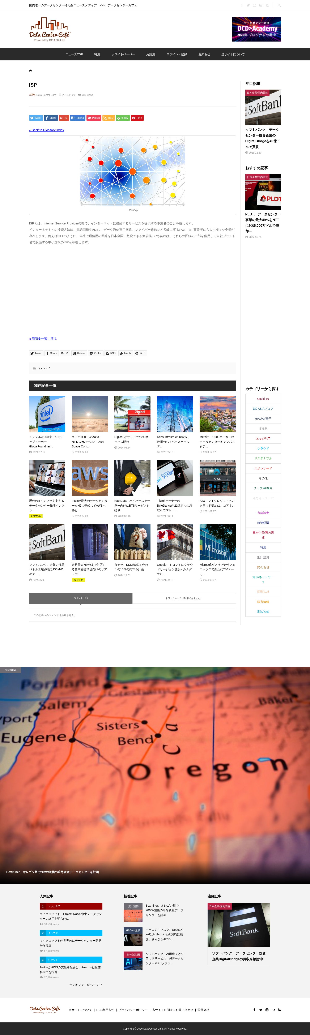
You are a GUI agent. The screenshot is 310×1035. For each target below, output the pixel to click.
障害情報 (263, 602)
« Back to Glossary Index (46, 130)
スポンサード (263, 468)
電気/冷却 (263, 611)
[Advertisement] (151, 29)
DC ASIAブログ (263, 408)
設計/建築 (263, 557)
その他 (263, 478)
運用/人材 (263, 591)
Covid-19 (263, 398)
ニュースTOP (74, 54)
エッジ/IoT (263, 438)
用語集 (150, 54)
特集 (97, 54)
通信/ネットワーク (263, 579)
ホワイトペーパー (123, 54)
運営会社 (203, 1010)
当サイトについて (233, 54)
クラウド (263, 448)
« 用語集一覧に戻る (43, 338)
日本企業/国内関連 (263, 535)
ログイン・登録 (176, 54)
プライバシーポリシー (133, 1010)
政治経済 (263, 522)
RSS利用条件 (105, 1010)
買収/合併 (263, 567)
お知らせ (204, 54)
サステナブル (263, 458)
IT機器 (263, 428)
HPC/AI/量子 (263, 418)
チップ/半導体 (263, 488)
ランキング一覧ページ (84, 985)
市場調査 (263, 513)
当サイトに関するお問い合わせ (172, 1010)
